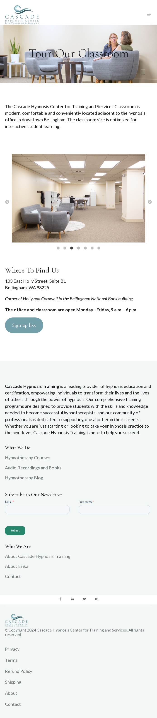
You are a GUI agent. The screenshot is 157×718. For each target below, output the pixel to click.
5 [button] (85, 248)
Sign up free (24, 325)
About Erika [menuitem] (16, 566)
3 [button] (72, 248)
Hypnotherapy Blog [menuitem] (24, 477)
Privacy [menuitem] (12, 649)
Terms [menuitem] (11, 660)
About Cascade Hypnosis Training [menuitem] (37, 556)
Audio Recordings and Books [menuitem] (33, 467)
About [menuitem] (11, 693)
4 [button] (78, 248)
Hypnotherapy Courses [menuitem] (27, 457)
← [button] (7, 202)
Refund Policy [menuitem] (18, 671)
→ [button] (149, 202)
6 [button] (92, 248)
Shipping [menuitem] (13, 682)
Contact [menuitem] (13, 576)
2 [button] (65, 248)
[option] (78, 199)
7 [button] (99, 248)
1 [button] (58, 248)
